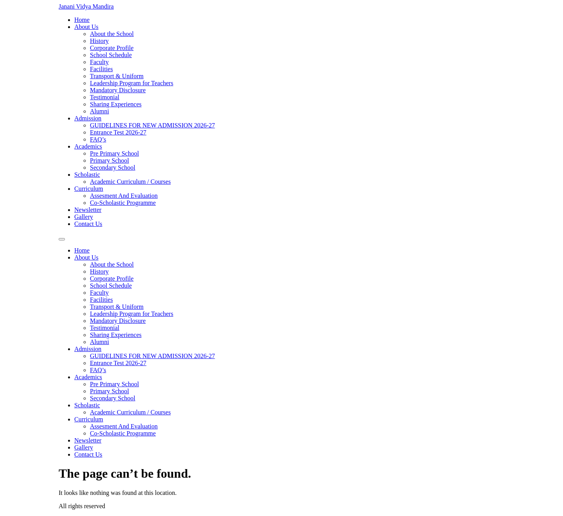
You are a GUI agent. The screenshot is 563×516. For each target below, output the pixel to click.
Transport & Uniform (116, 76)
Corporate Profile (112, 48)
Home (82, 19)
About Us (86, 26)
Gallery (83, 216)
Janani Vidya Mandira (86, 6)
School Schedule (111, 55)
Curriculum (88, 188)
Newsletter (87, 209)
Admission (87, 118)
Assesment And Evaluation (124, 195)
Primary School (109, 160)
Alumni (99, 111)
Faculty (99, 62)
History (99, 41)
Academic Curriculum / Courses (130, 181)
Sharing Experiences (116, 104)
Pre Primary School (114, 153)
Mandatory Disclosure (118, 90)
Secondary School (112, 167)
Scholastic (87, 174)
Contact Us (88, 223)
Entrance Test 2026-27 (118, 132)
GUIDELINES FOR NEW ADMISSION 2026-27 (152, 125)
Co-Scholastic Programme (123, 202)
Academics (88, 146)
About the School (112, 33)
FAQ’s (98, 139)
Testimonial (104, 97)
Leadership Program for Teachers (131, 83)
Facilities (101, 69)
